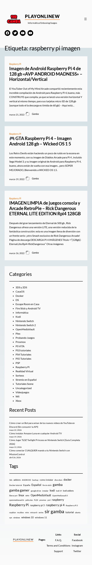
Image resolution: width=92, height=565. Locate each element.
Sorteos (20, 375)
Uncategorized (24, 388)
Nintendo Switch (25, 321)
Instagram (77, 545)
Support (58, 551)
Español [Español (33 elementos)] (36, 485)
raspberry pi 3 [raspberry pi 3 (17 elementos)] (37, 505)
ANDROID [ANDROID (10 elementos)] (26, 480)
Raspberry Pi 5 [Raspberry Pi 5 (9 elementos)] (72, 505)
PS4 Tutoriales (23, 354)
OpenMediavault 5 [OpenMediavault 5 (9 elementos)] (60, 495)
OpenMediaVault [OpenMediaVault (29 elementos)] (41, 495)
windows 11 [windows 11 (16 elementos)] (41, 517)
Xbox (18, 400)
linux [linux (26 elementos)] (21, 495)
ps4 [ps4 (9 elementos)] (49, 500)
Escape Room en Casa (27, 304)
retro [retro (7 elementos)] (27, 512)
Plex (18, 333)
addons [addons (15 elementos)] (17, 479)
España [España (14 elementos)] (26, 485)
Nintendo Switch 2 (26, 325)
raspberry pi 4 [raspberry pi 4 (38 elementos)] (55, 505)
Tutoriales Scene (24, 383)
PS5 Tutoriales (23, 358)
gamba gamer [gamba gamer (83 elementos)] (19, 490)
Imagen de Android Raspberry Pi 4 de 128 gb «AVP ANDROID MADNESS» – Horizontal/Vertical (45, 74)
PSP (18, 363)
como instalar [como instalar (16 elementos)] (46, 479)
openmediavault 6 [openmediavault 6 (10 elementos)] (16, 500)
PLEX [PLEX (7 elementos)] (36, 500)
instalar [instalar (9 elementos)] (45, 491)
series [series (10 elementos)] (41, 512)
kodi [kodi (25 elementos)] (52, 490)
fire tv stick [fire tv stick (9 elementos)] (47, 485)
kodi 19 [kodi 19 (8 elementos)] (59, 491)
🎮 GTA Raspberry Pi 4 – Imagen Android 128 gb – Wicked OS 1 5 (40, 141)
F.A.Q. (58, 540)
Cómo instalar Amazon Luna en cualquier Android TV (35, 433)
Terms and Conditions (58, 545)
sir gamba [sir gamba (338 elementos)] (54, 511)
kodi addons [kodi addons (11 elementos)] (68, 490)
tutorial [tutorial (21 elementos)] (69, 512)
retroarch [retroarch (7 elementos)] (33, 512)
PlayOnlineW (42, 16)
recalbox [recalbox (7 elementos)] (20, 512)
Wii (17, 396)
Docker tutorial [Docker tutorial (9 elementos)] (15, 485)
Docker (20, 295)
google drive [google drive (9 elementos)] (36, 491)
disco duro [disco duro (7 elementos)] (58, 480)
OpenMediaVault (25, 329)
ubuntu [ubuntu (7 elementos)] (77, 512)
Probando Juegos (25, 337)
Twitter (77, 551)
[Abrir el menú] (85, 19)
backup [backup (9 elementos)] (35, 480)
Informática (22, 312)
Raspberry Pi (15, 64)
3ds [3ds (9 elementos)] (10, 480)
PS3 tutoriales (23, 350)
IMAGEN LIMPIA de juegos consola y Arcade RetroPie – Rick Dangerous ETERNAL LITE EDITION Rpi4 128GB (45, 208)
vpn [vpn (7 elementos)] (10, 518)
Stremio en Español (26, 379)
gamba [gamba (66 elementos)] (58, 485)
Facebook (77, 540)
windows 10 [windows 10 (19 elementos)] (27, 517)
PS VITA (20, 346)
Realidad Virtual (24, 371)
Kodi (18, 316)
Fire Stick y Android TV (28, 308)
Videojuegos (22, 392)
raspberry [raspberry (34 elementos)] (58, 499)
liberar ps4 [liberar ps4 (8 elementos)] (13, 496)
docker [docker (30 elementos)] (68, 479)
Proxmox (21, 341)
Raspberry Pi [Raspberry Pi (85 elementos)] (19, 505)
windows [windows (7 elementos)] (16, 518)
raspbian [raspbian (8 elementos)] (12, 512)
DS (17, 300)
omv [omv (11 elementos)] (27, 495)
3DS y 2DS (21, 287)
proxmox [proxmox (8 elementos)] (42, 500)
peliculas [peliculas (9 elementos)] (29, 500)
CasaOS (20, 291)
